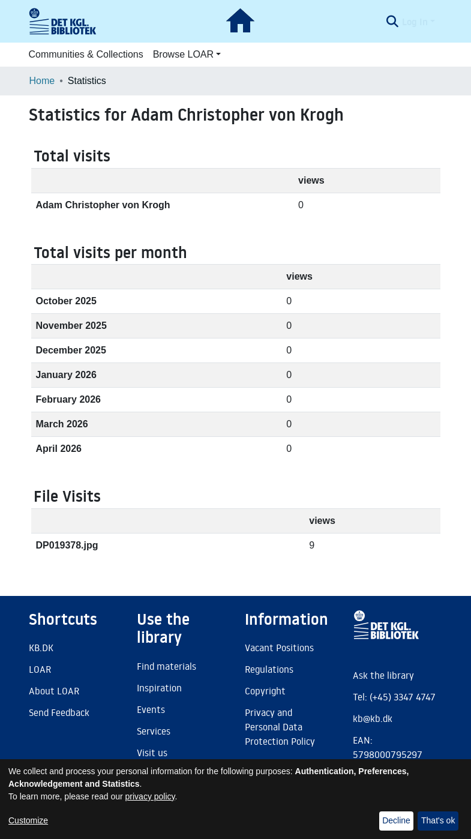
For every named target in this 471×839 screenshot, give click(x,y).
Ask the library (383, 675)
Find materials (166, 666)
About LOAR (54, 691)
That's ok (438, 820)
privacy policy (150, 796)
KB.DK (41, 648)
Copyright (265, 691)
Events (151, 709)
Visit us (152, 753)
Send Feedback (59, 712)
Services (153, 731)
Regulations (269, 669)
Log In (415, 21)
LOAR (40, 669)
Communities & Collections (86, 54)
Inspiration (159, 688)
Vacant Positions (279, 648)
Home (42, 81)
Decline (396, 820)
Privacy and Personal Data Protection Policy (280, 726)
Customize (28, 820)
